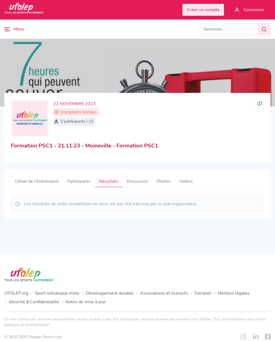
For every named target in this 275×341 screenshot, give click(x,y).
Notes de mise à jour (85, 302)
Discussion (137, 181)
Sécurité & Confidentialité (34, 302)
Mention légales (233, 293)
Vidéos (186, 181)
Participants (78, 181)
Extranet (203, 293)
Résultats (108, 181)
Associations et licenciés (164, 293)
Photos (163, 181)
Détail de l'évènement (37, 181)
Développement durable (110, 293)
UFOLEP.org (16, 293)
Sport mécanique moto (57, 293)
